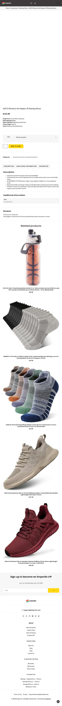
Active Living (24, 157)
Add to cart (16, 146)
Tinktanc (48, 699)
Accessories (14, 8)
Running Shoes (23, 8)
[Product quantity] (5, 146)
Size (8, 137)
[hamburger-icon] (58, 3)
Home (7, 8)
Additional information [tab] (27, 166)
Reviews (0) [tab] (43, 166)
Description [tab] (9, 166)
